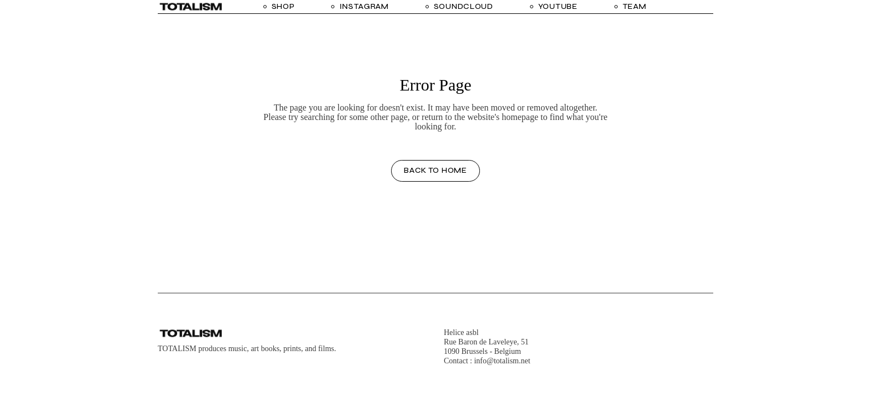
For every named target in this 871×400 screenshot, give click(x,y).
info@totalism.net (502, 361)
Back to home (435, 170)
